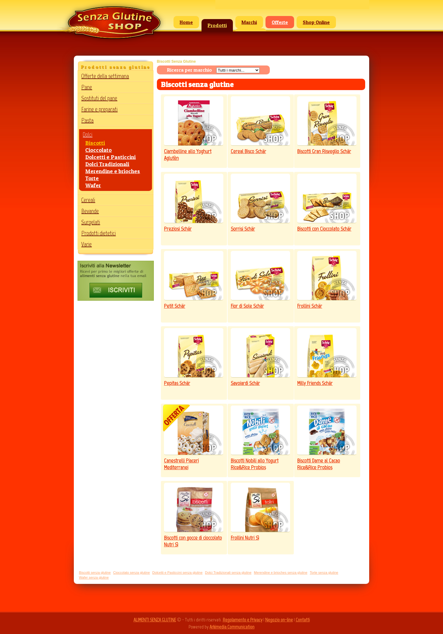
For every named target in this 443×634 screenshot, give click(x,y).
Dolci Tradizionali (107, 164)
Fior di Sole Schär (247, 306)
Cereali (88, 200)
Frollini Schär (309, 306)
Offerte (280, 22)
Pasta (87, 120)
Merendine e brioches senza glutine (280, 572)
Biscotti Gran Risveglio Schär (324, 151)
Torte (92, 178)
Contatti (303, 620)
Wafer (93, 185)
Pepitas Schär (177, 383)
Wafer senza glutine (94, 577)
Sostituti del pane (99, 98)
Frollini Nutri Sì (245, 537)
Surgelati (90, 222)
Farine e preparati (99, 109)
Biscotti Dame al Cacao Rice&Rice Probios (318, 464)
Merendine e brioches (112, 171)
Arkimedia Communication (232, 627)
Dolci (87, 134)
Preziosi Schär (178, 228)
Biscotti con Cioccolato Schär (324, 228)
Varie (86, 244)
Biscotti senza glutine (94, 572)
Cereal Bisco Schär (248, 151)
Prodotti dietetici (98, 233)
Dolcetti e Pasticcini (110, 157)
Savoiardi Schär (245, 383)
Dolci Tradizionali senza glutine (228, 572)
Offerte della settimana (105, 76)
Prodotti (217, 25)
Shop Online (316, 22)
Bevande (90, 211)
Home (186, 22)
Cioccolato (98, 150)
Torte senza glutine (324, 572)
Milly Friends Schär (315, 383)
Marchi (249, 22)
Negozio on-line (279, 620)
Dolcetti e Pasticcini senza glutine (177, 572)
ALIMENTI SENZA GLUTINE (155, 620)
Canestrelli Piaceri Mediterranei (181, 464)
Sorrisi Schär (243, 228)
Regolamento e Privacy (242, 620)
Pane (86, 87)
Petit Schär (174, 306)
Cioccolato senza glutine (131, 572)
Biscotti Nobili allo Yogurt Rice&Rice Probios (254, 464)
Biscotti (95, 143)
